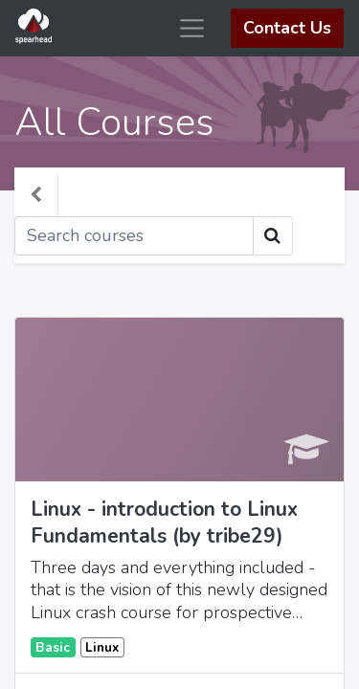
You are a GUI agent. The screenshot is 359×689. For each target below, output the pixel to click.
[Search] (134, 236)
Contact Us (287, 27)
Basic (52, 647)
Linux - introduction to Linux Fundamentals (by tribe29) (164, 522)
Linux (102, 647)
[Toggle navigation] (312, 236)
